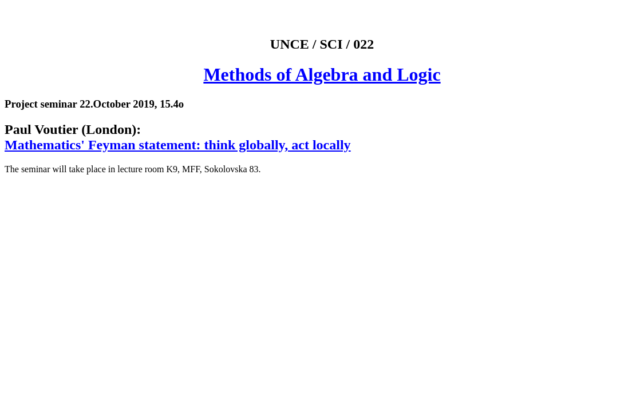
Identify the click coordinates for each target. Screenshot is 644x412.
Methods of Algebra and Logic (321, 74)
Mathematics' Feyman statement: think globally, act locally (178, 144)
